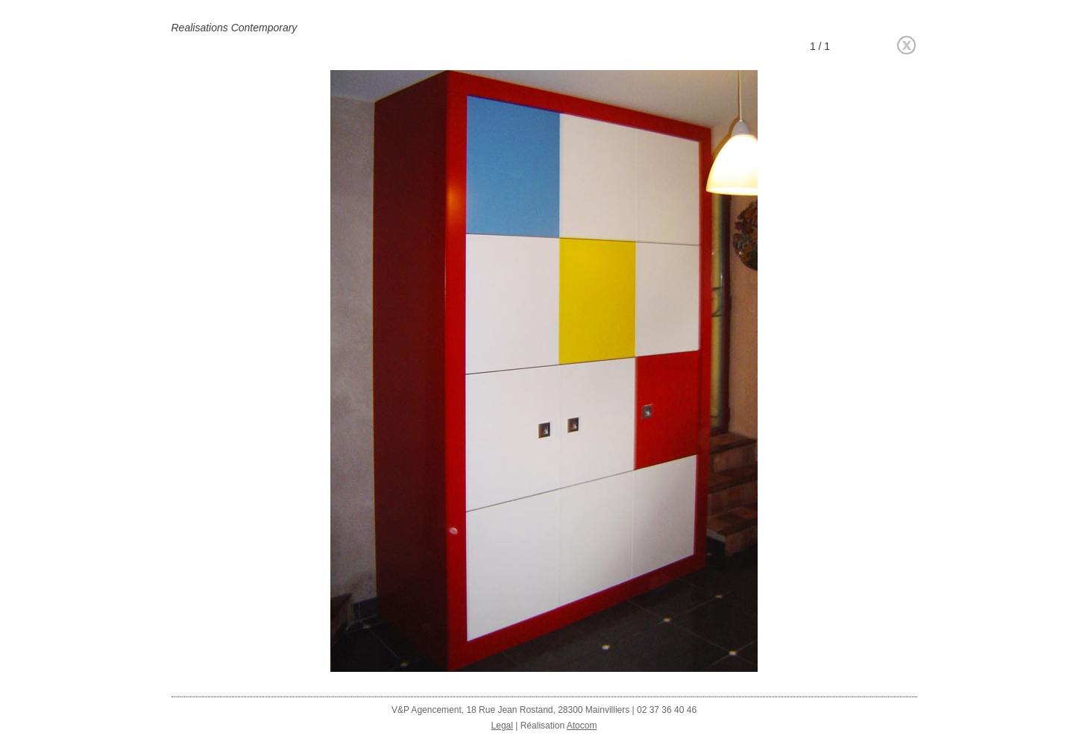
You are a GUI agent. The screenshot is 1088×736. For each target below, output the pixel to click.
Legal (502, 725)
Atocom (582, 725)
